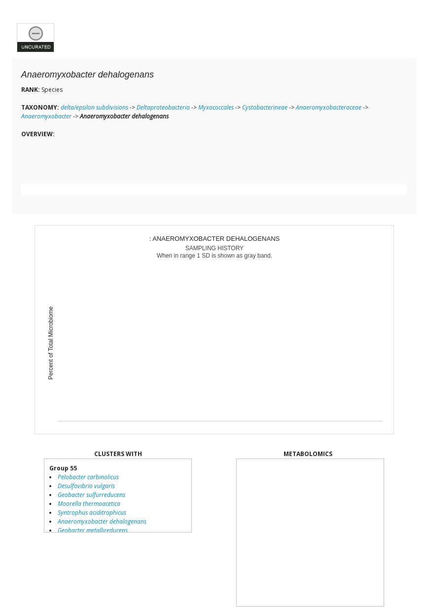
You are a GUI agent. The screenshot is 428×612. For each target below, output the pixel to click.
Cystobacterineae (264, 107)
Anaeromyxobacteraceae (328, 107)
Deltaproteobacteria (163, 107)
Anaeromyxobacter (46, 116)
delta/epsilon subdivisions (94, 107)
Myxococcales (216, 107)
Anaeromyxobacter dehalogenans (102, 521)
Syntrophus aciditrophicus (92, 512)
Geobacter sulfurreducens (91, 495)
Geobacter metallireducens (93, 530)
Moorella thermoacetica (89, 503)
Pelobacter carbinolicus (88, 477)
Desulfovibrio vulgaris (86, 486)
